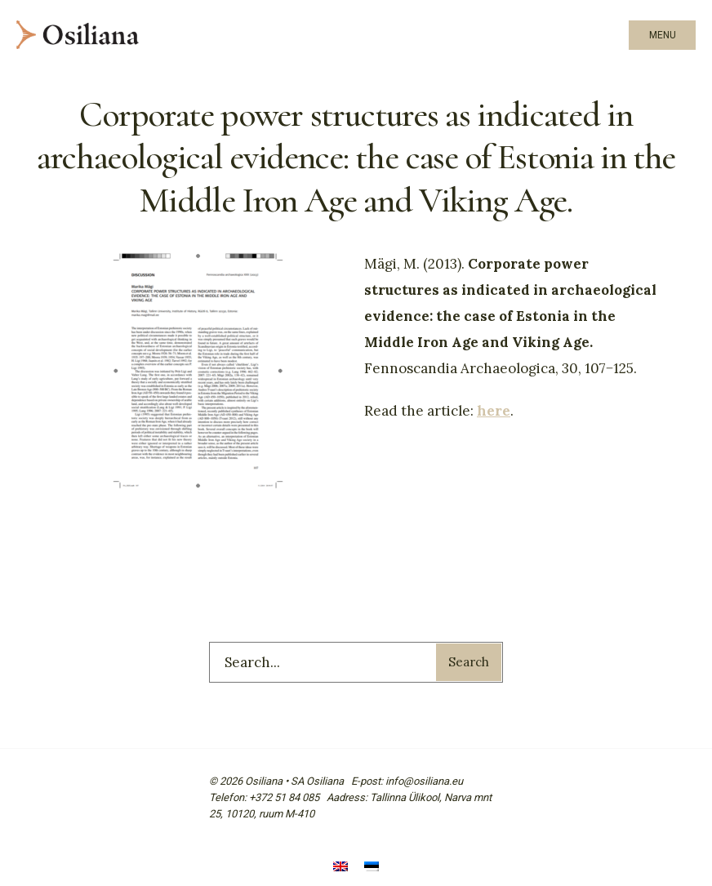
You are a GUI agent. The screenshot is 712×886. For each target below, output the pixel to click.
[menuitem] (340, 867)
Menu (662, 35)
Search (468, 662)
